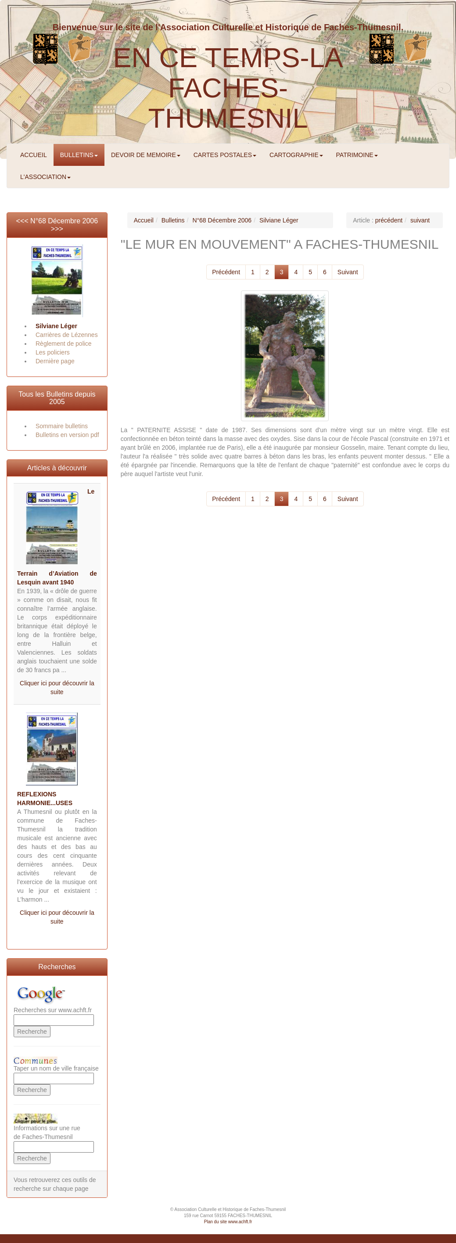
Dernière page (55, 361)
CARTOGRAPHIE (296, 154)
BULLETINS (79, 154)
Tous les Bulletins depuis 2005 (56, 398)
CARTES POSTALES (225, 154)
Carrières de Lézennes (67, 334)
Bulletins (173, 220)
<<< (23, 221)
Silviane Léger (56, 326)
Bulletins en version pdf (67, 434)
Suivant (348, 272)
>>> (57, 229)
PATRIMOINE (357, 154)
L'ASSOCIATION (45, 176)
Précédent (226, 272)
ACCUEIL (33, 154)
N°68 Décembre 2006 (64, 221)
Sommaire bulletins (62, 426)
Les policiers (53, 352)
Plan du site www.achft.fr (228, 1221)
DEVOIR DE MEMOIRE (145, 154)
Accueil (144, 220)
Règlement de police (64, 343)
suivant (420, 220)
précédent (388, 220)
